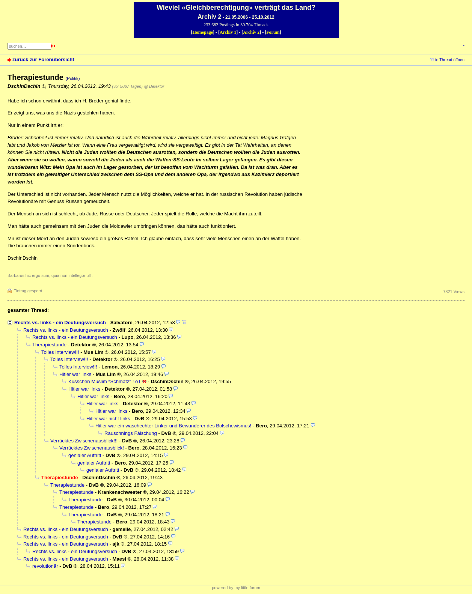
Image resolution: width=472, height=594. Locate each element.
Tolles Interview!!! (60, 352)
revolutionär (45, 566)
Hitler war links (75, 374)
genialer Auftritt (84, 455)
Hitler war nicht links (108, 418)
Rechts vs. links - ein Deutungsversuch (60, 322)
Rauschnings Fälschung (130, 433)
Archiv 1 (228, 32)
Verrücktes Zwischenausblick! (91, 448)
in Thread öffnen (449, 59)
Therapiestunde (49, 344)
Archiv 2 (251, 32)
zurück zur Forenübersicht (43, 59)
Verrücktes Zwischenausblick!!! (84, 441)
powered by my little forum (236, 587)
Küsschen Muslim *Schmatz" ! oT (104, 381)
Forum (272, 32)
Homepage (202, 32)
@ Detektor (154, 86)
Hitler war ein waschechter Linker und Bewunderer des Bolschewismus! (173, 426)
